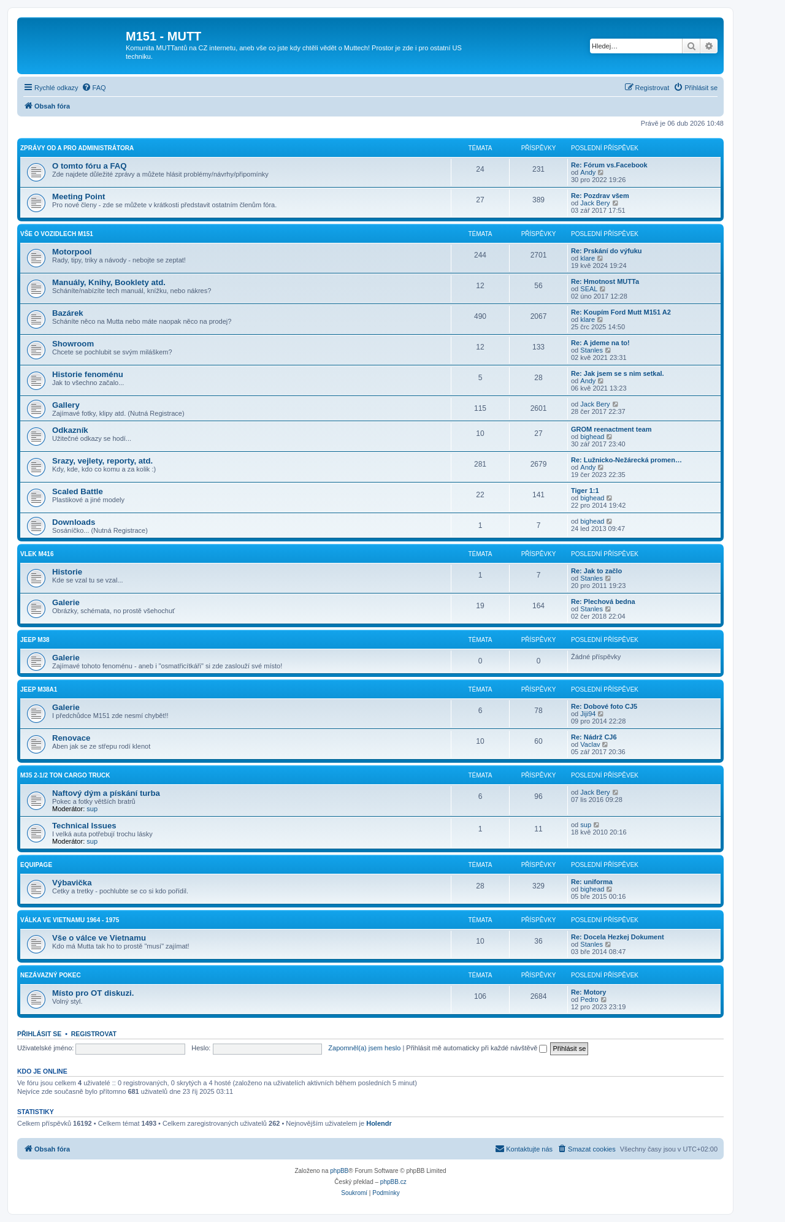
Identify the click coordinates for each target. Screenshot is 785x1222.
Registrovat (94, 1033)
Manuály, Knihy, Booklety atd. (109, 282)
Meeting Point (78, 196)
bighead (592, 436)
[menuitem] (94, 87)
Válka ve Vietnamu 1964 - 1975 (69, 920)
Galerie (66, 602)
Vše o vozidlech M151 (56, 234)
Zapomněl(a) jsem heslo (364, 1048)
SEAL (588, 288)
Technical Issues (84, 825)
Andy (587, 172)
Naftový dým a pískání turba (106, 793)
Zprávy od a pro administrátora (77, 148)
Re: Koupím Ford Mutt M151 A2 (621, 312)
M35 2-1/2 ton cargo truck (65, 775)
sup (92, 808)
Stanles (591, 350)
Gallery (66, 405)
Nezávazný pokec (50, 975)
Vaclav (590, 744)
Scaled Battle (77, 491)
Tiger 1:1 (585, 490)
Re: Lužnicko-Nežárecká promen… (626, 460)
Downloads (73, 522)
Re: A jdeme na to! (600, 342)
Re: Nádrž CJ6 (594, 737)
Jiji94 (587, 713)
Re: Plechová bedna (603, 601)
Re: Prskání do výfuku (606, 250)
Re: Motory (588, 992)
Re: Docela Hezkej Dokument (617, 937)
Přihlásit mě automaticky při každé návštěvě (476, 1048)
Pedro (589, 999)
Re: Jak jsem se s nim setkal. (617, 373)
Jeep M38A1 (38, 689)
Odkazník (70, 430)
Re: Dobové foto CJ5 (604, 706)
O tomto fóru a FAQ (89, 165)
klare (587, 258)
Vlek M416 (36, 554)
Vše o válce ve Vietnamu (99, 937)
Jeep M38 (35, 639)
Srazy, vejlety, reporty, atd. (102, 460)
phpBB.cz (393, 1181)
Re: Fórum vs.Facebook (609, 165)
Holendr (379, 1123)
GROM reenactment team (611, 429)
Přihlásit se (39, 1033)
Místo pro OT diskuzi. (93, 993)
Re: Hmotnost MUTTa (605, 281)
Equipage (36, 864)
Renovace (71, 738)
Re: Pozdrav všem (600, 195)
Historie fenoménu (87, 374)
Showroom (73, 343)
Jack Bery (595, 203)
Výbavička (72, 882)
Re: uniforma (592, 881)
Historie (67, 571)
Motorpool (71, 251)
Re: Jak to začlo (596, 571)
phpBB (339, 1170)
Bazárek (67, 313)
